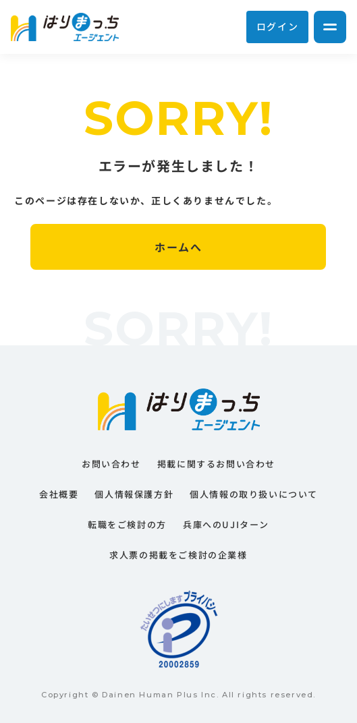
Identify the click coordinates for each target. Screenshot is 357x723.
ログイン (277, 26)
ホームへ (178, 247)
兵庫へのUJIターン (226, 524)
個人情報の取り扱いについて (254, 494)
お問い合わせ (111, 463)
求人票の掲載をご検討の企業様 (178, 554)
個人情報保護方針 (133, 494)
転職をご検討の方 (127, 524)
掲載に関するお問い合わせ (216, 463)
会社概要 (58, 494)
